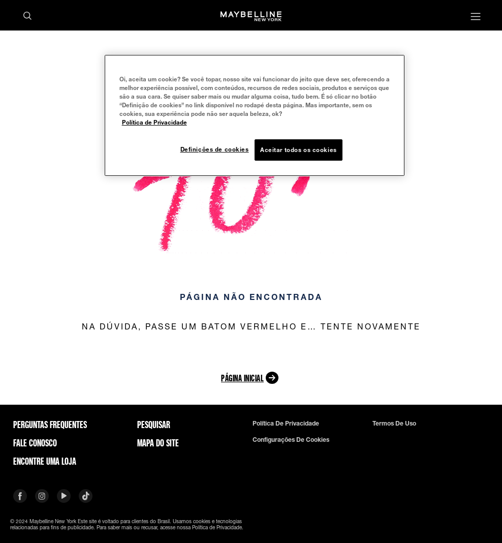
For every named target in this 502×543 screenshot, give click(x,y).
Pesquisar (153, 424)
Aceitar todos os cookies (298, 149)
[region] (254, 115)
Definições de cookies (214, 149)
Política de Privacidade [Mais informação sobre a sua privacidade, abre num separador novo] (154, 122)
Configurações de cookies (291, 439)
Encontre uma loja (44, 461)
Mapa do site (158, 442)
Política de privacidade (286, 423)
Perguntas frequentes (50, 424)
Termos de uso (394, 423)
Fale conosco (35, 442)
